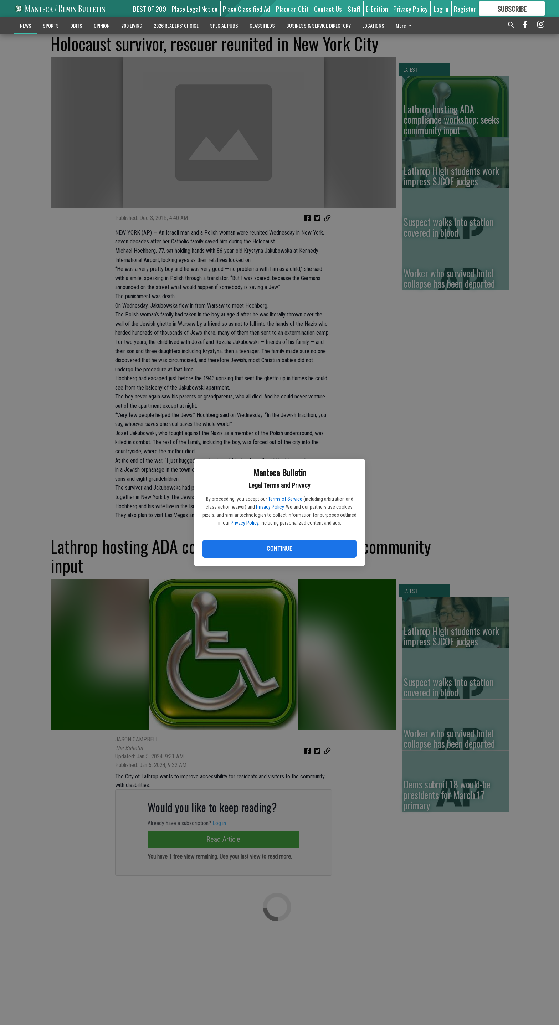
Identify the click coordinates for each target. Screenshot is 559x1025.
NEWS (25, 25)
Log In (441, 8)
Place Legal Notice (194, 8)
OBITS (76, 25)
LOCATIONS (373, 25)
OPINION (102, 25)
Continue (279, 548)
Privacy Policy (270, 507)
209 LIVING (131, 25)
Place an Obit (292, 8)
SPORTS (51, 25)
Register (465, 8)
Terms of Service (285, 499)
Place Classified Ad (246, 8)
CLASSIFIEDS (262, 25)
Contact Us (328, 8)
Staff (354, 8)
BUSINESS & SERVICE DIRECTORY (318, 25)
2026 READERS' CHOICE (176, 25)
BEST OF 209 (149, 8)
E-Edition (377, 8)
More (405, 25)
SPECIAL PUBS (224, 25)
